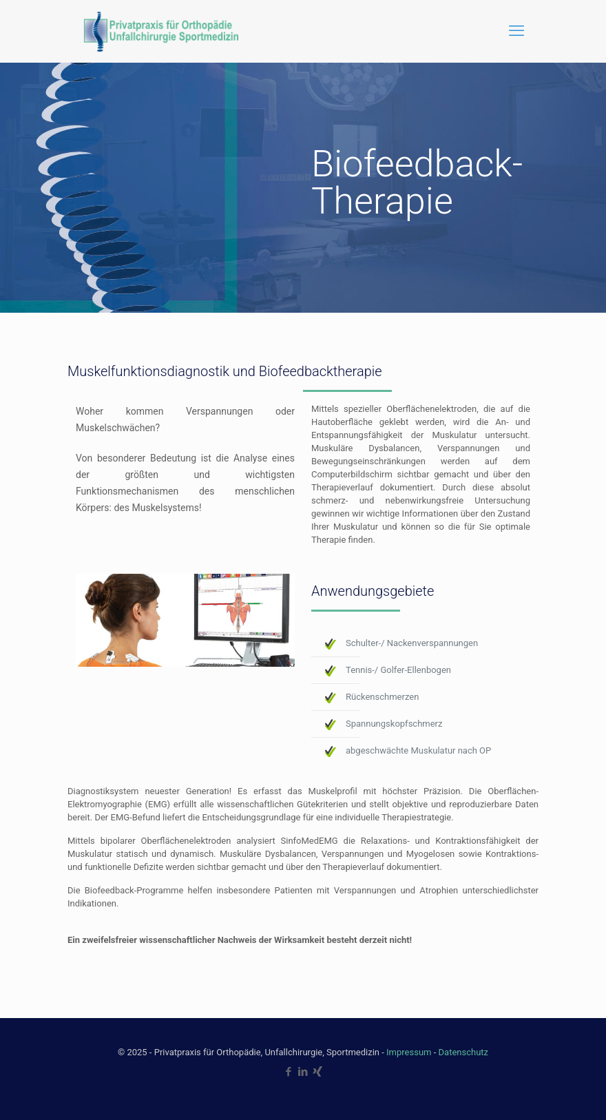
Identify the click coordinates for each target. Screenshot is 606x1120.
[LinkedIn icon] (303, 1072)
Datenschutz (463, 1052)
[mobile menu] (516, 31)
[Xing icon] (318, 1072)
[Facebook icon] (289, 1072)
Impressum (408, 1052)
